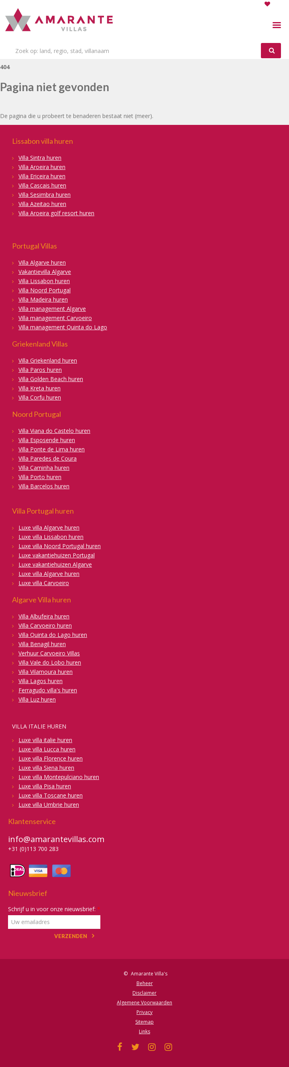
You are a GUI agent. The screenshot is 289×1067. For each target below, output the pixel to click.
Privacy (144, 1012)
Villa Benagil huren (42, 644)
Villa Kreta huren (39, 388)
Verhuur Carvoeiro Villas (49, 653)
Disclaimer (144, 992)
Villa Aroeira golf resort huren (56, 213)
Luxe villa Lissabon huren (50, 537)
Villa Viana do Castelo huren (54, 431)
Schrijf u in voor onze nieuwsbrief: (54, 909)
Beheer (144, 983)
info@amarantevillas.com (56, 839)
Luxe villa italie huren (45, 740)
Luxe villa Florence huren (50, 758)
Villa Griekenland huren (47, 360)
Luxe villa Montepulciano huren (58, 777)
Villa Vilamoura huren (45, 671)
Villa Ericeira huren (41, 176)
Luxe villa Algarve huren (48, 527)
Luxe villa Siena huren (46, 767)
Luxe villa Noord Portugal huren (59, 546)
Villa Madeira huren (43, 299)
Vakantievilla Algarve (44, 271)
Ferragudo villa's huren (47, 690)
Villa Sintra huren (39, 157)
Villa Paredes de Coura (47, 458)
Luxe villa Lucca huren (46, 749)
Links (144, 1031)
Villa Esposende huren (46, 440)
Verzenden (70, 936)
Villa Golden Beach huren (50, 379)
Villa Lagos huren (40, 681)
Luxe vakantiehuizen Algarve (55, 564)
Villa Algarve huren (42, 262)
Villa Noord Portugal (44, 290)
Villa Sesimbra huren (44, 194)
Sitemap (144, 1021)
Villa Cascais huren (42, 185)
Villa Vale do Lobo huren (49, 662)
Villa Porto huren (39, 477)
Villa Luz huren (37, 699)
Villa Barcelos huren (43, 486)
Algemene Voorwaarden (144, 1002)
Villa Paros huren (40, 369)
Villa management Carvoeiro (55, 318)
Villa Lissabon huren (44, 281)
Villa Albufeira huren (43, 616)
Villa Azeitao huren (42, 204)
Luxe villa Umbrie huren (48, 804)
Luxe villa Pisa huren (44, 786)
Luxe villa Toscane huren (50, 795)
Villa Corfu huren (39, 397)
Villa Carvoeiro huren (45, 625)
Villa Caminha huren (43, 467)
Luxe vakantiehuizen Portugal (56, 555)
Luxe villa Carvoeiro (43, 583)
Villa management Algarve (52, 308)
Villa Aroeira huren (41, 167)
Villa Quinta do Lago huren (52, 635)
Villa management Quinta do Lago (62, 327)
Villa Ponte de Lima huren (51, 449)
